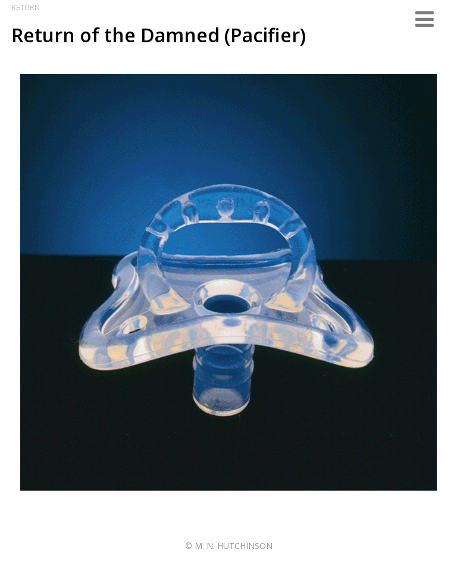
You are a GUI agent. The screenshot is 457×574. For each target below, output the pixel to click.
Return (25, 7)
